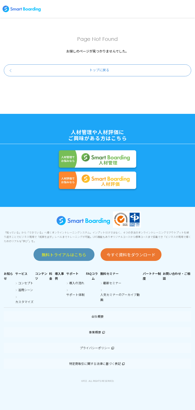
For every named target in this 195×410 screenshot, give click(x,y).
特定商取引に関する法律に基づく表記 (97, 363)
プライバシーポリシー (97, 348)
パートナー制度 (152, 275)
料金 (50, 275)
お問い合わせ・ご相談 (176, 275)
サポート (72, 273)
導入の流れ (76, 283)
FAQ (89, 273)
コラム (95, 275)
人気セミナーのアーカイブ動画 (120, 296)
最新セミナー (112, 283)
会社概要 (97, 316)
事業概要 (97, 332)
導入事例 (59, 275)
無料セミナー (109, 273)
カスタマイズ (24, 301)
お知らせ (8, 275)
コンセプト (25, 283)
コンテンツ (41, 275)
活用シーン (25, 290)
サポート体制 (75, 294)
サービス (21, 273)
